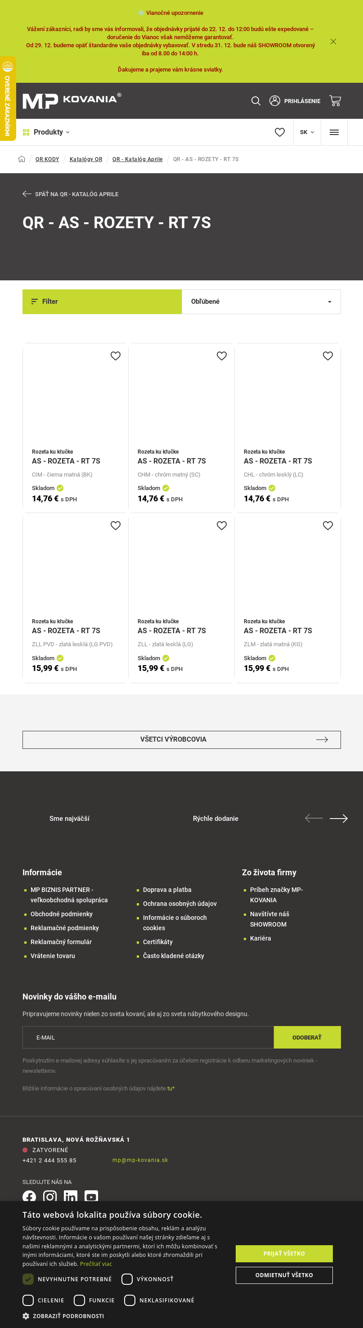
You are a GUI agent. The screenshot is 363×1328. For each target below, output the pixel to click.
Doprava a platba (167, 889)
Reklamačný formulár (61, 941)
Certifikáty (158, 941)
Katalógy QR (86, 159)
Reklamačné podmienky (65, 928)
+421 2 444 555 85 (49, 1160)
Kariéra (260, 938)
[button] (124, 1316)
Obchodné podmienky (62, 914)
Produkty (46, 132)
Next (339, 819)
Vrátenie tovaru (53, 955)
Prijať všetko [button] (284, 1253)
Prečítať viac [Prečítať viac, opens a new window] (96, 1264)
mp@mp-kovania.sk (140, 1160)
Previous (314, 818)
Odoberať (307, 1037)
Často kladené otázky (173, 955)
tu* (171, 1088)
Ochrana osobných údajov (180, 903)
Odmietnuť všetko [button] (284, 1275)
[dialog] (181, 1264)
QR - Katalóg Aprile (137, 159)
